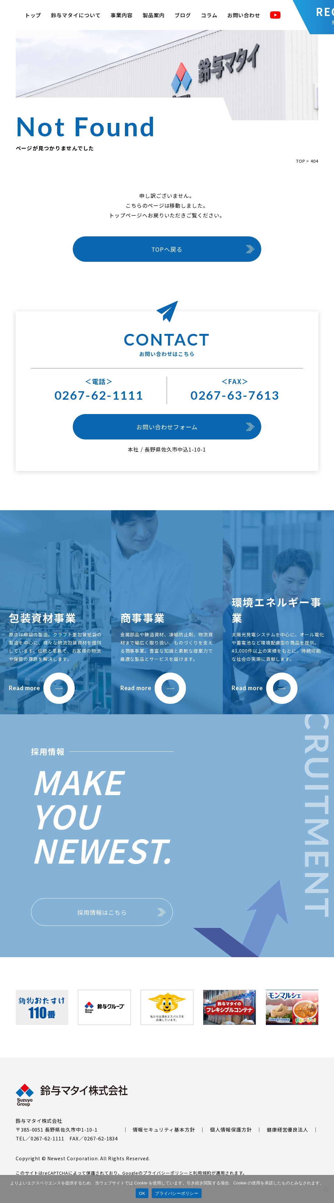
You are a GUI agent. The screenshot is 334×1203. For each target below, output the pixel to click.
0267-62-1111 (99, 395)
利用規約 (202, 1173)
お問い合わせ (244, 15)
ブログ (183, 15)
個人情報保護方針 (231, 1129)
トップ (33, 15)
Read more (42, 688)
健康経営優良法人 (288, 1129)
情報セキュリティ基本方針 (164, 1129)
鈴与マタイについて (76, 15)
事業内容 (122, 15)
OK (142, 1193)
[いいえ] (326, 1189)
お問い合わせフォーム (167, 427)
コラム (209, 15)
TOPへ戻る (167, 249)
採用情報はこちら (102, 912)
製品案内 (154, 15)
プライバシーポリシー (166, 1173)
